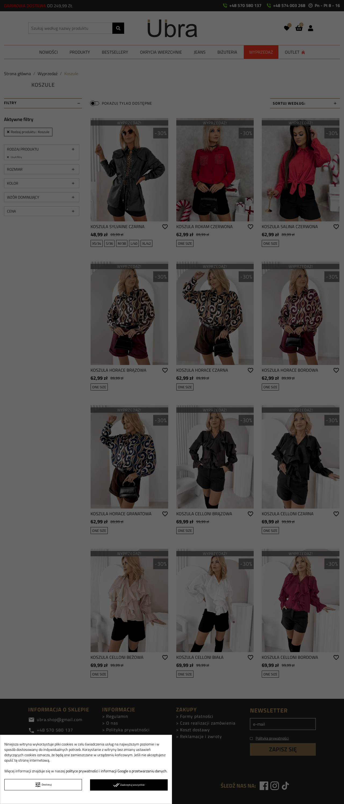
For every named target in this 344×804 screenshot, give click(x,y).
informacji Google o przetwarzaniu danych (134, 771)
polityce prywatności (82, 771)
